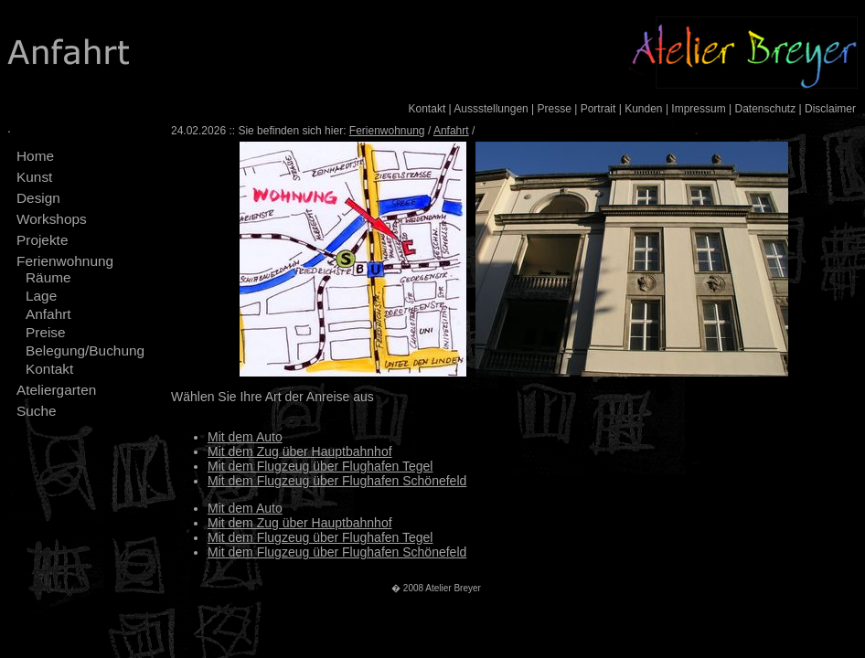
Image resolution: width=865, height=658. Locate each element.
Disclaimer (830, 108)
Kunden (643, 108)
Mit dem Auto (245, 437)
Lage (41, 295)
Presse (554, 108)
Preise (46, 332)
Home (35, 156)
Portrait (598, 108)
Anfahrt (48, 314)
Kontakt (427, 108)
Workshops (51, 219)
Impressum (698, 108)
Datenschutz (765, 108)
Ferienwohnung (64, 261)
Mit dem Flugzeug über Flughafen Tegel (320, 466)
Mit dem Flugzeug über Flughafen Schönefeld (337, 480)
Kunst (34, 177)
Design (38, 198)
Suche (36, 411)
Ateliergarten (56, 390)
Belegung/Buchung (85, 350)
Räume (48, 277)
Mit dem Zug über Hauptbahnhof (300, 451)
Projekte (42, 240)
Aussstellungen (491, 108)
